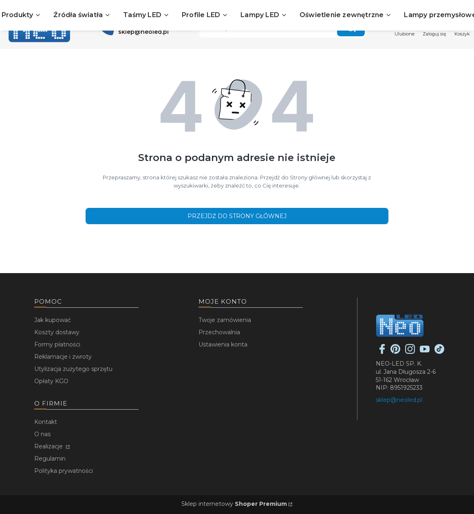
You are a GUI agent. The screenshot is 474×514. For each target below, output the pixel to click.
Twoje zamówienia (224, 320)
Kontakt (45, 422)
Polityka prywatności (63, 470)
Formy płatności (57, 344)
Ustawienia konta (222, 344)
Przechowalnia (219, 332)
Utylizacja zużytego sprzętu (73, 369)
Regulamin (50, 458)
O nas (42, 434)
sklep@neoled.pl (399, 400)
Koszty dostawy (56, 332)
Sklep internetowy (234, 503)
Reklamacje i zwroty (63, 356)
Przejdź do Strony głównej (237, 216)
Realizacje (49, 446)
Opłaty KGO (51, 381)
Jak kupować (52, 320)
